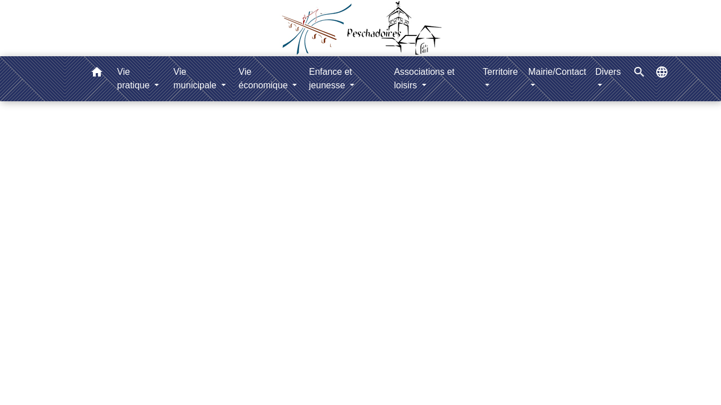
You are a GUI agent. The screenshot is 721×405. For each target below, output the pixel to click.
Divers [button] (608, 71)
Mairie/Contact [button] (557, 71)
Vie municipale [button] (196, 78)
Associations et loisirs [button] (424, 78)
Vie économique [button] (265, 78)
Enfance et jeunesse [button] (331, 78)
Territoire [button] (500, 71)
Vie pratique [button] (134, 78)
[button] (97, 74)
